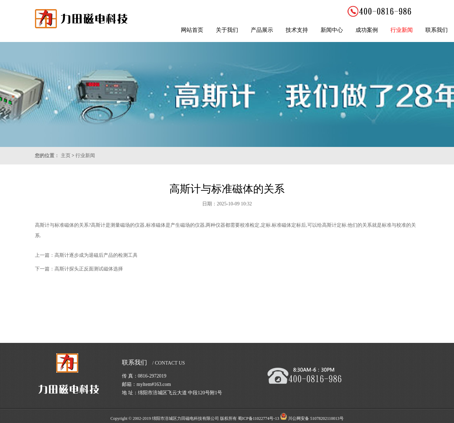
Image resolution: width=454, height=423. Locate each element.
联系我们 (436, 30)
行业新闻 (401, 30)
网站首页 (192, 30)
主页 (66, 155)
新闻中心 (332, 30)
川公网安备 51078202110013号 (316, 418)
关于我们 (227, 30)
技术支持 (297, 30)
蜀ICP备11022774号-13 (258, 418)
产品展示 (262, 30)
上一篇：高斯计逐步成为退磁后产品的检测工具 (86, 255)
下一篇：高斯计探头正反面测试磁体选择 (79, 269)
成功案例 (367, 30)
